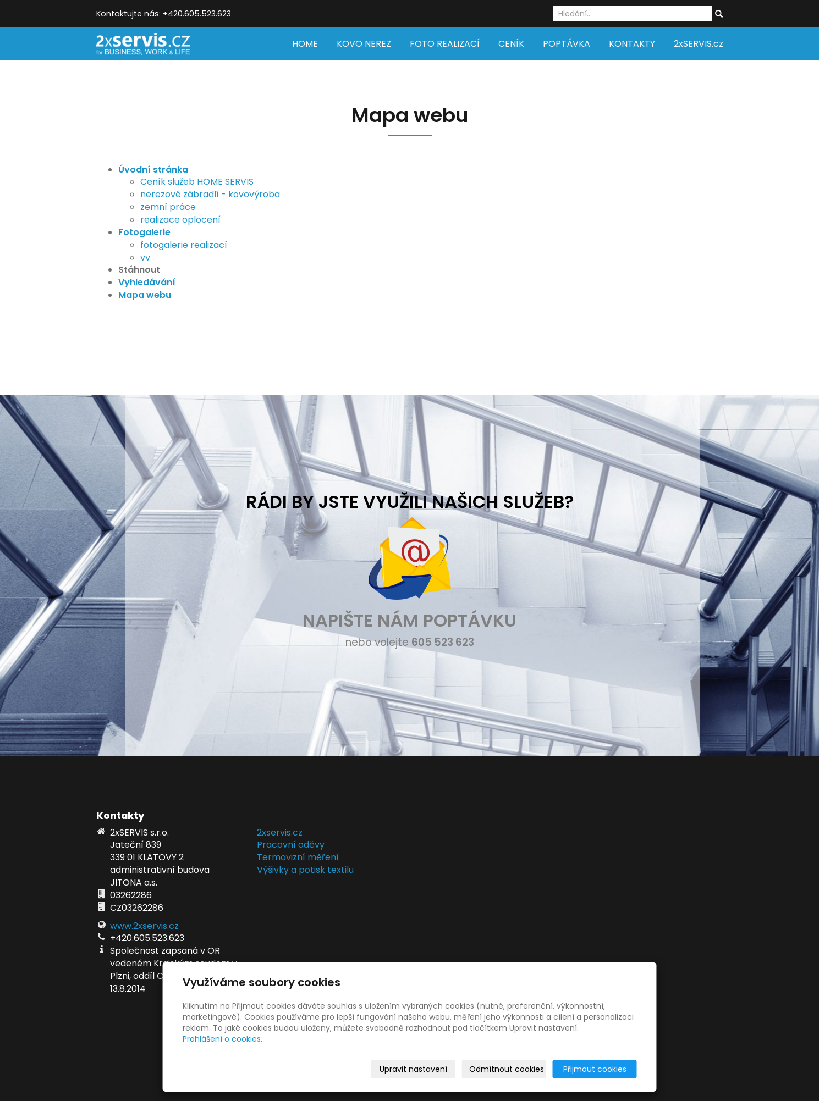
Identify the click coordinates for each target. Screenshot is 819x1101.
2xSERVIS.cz (698, 43)
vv (145, 257)
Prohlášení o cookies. (222, 1038)
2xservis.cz (280, 832)
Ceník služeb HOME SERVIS (197, 181)
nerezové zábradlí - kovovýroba (210, 194)
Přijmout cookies (594, 1069)
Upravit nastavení (413, 1069)
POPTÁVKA (566, 43)
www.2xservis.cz (144, 926)
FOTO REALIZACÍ (445, 43)
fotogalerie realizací (183, 245)
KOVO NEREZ (364, 43)
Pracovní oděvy (291, 844)
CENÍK (511, 43)
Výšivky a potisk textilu (305, 870)
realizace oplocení (180, 219)
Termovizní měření (298, 857)
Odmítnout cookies (506, 1069)
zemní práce (168, 207)
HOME (305, 43)
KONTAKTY (632, 43)
